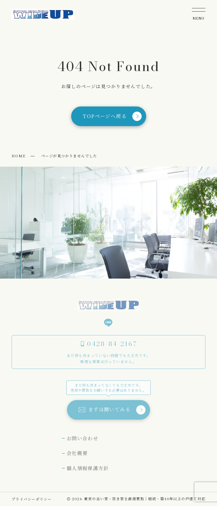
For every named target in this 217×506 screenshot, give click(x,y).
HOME (19, 155)
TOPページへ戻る (112, 116)
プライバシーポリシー (32, 498)
